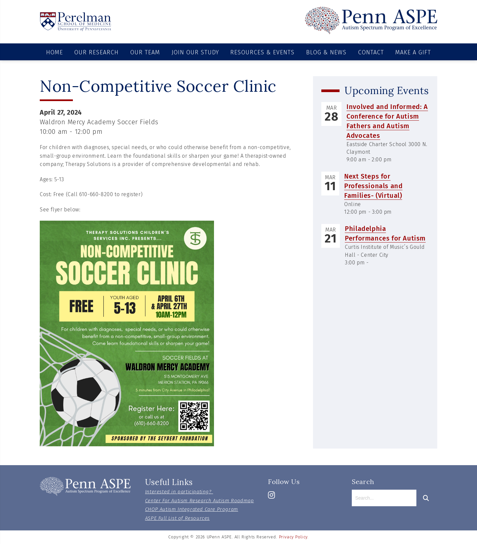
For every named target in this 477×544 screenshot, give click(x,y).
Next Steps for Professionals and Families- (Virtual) (373, 186)
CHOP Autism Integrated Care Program (191, 509)
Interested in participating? (179, 492)
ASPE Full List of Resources (177, 518)
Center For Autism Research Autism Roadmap (199, 501)
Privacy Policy (293, 536)
